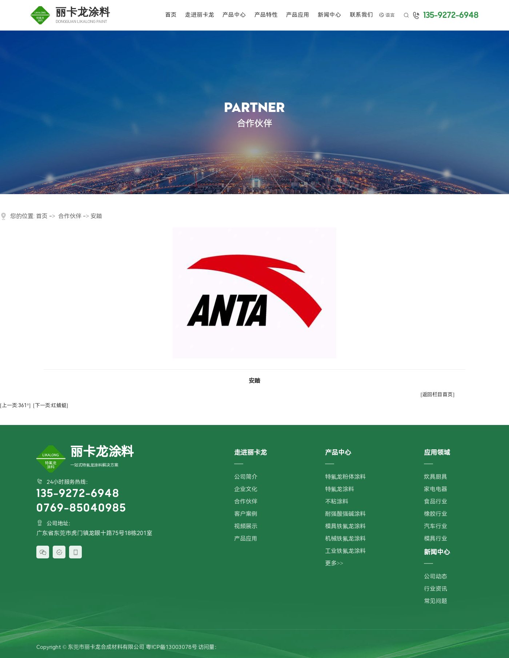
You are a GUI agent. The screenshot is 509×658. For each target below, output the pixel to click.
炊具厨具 (435, 476)
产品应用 (297, 15)
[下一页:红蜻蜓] (50, 405)
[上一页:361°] (15, 405)
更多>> (334, 563)
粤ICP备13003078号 (171, 647)
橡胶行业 (435, 513)
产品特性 (266, 15)
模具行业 (435, 538)
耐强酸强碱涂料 (345, 513)
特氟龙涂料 (339, 489)
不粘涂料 (336, 501)
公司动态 (435, 576)
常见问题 (435, 601)
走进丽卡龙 (199, 15)
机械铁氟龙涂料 (345, 538)
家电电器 (435, 489)
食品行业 (435, 501)
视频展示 (245, 526)
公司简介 (245, 476)
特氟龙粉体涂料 (345, 476)
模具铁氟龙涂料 (345, 526)
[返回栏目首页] (437, 394)
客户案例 (245, 513)
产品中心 (234, 15)
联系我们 (361, 15)
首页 (171, 15)
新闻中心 (329, 15)
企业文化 (245, 489)
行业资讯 (435, 588)
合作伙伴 (69, 216)
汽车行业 (435, 526)
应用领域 (437, 452)
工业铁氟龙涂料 (345, 550)
